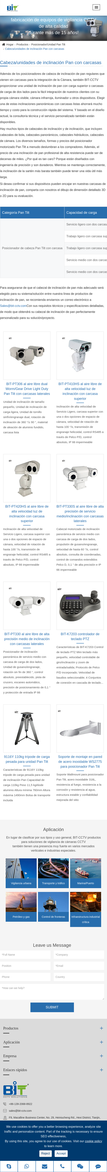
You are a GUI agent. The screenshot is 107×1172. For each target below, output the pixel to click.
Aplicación (53, 829)
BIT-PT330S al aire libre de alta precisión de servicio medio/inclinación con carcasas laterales (80, 514)
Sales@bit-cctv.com (13, 305)
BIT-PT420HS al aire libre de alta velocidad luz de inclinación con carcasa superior (27, 514)
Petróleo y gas (21, 916)
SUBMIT (52, 1007)
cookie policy (93, 1141)
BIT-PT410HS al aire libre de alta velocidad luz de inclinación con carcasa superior (80, 391)
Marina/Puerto (85, 883)
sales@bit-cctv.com (20, 1110)
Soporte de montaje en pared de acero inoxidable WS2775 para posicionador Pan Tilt (80, 761)
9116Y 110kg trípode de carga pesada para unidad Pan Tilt (27, 759)
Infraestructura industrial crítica (85, 919)
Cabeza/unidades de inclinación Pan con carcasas (34, 48)
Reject (45, 1153)
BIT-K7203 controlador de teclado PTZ (80, 636)
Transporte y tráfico (53, 883)
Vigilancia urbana (21, 883)
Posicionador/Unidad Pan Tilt (48, 44)
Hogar (9, 44)
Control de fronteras (53, 916)
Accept (61, 1153)
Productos (22, 44)
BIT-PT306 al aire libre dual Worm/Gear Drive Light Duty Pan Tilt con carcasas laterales (27, 388)
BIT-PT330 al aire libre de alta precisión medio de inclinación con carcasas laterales (27, 639)
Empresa (9, 1056)
